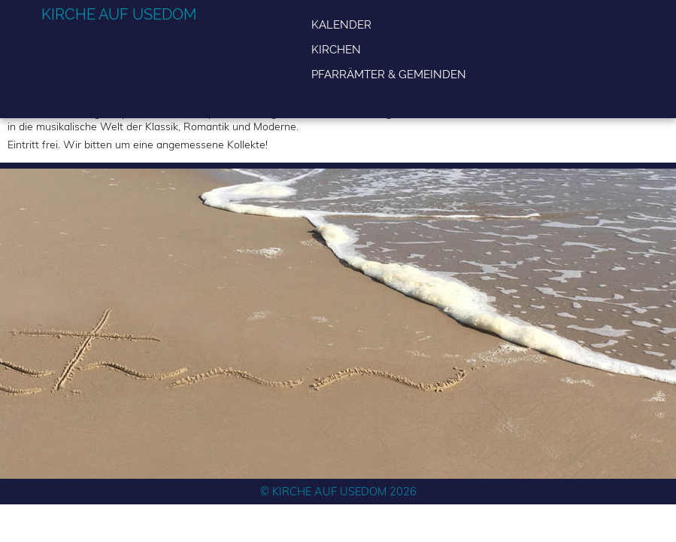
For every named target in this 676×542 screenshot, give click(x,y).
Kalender (341, 24)
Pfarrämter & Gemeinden (388, 74)
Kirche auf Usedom (119, 14)
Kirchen (336, 49)
